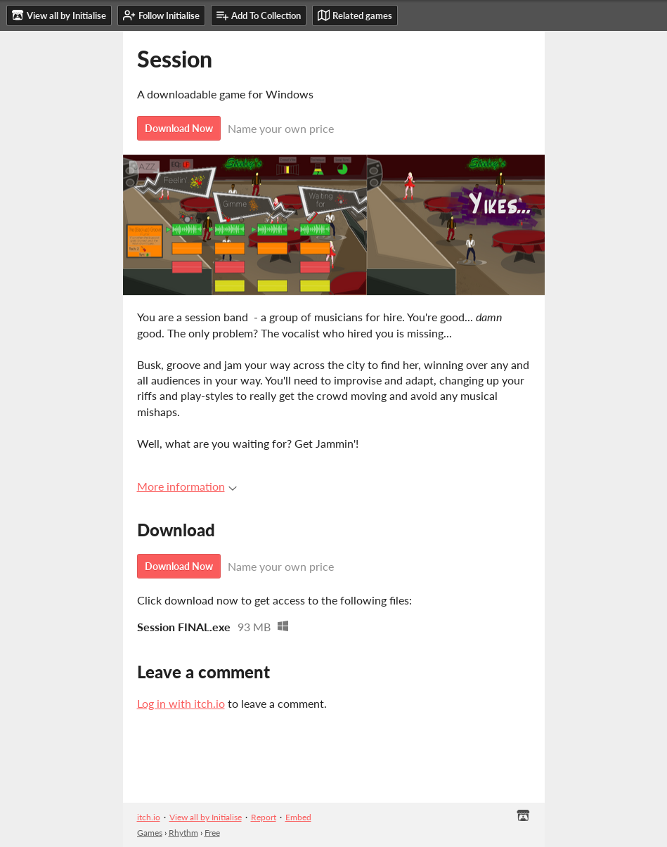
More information (187, 486)
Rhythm (183, 832)
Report (263, 817)
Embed (298, 817)
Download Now (179, 128)
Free (212, 832)
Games (149, 832)
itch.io (148, 817)
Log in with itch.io (181, 703)
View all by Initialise (205, 817)
